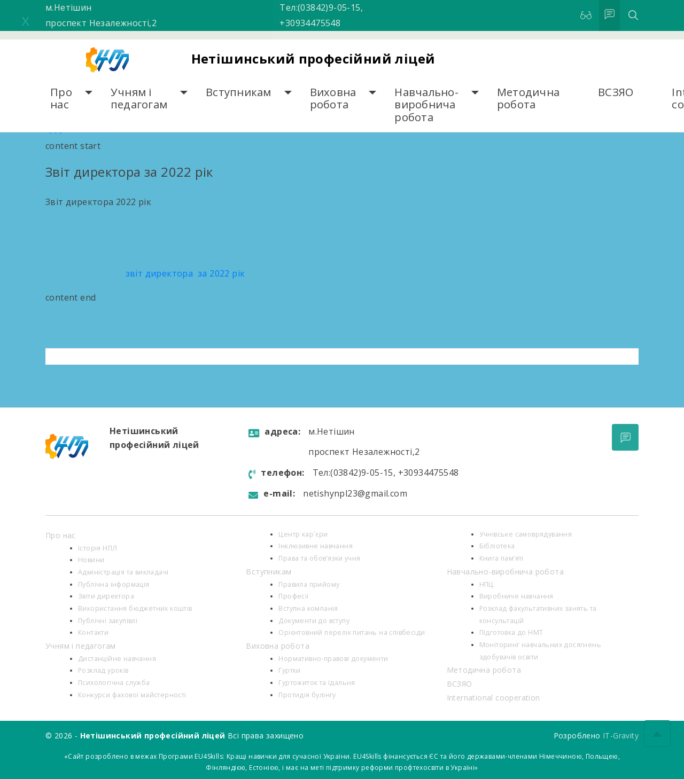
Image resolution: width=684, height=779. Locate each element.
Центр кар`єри (303, 534)
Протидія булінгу (307, 694)
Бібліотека (497, 545)
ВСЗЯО (615, 92)
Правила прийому (308, 584)
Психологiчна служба (114, 682)
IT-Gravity (621, 735)
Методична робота (528, 98)
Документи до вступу (313, 620)
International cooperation (493, 698)
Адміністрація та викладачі (123, 572)
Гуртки (289, 670)
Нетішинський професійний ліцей (313, 58)
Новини (91, 559)
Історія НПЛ (97, 548)
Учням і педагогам (139, 98)
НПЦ (486, 584)
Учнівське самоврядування (525, 534)
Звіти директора (106, 596)
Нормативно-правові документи (333, 658)
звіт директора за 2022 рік (145, 273)
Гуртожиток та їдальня (316, 682)
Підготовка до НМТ (511, 632)
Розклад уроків (103, 670)
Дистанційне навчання (117, 658)
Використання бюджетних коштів (135, 608)
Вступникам (238, 92)
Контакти (93, 632)
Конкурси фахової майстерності (132, 694)
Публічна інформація (114, 584)
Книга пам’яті (501, 558)
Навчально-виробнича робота (426, 104)
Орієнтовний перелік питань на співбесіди (351, 632)
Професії (293, 596)
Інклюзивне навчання (315, 545)
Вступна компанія (308, 608)
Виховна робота (333, 98)
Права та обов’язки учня (319, 558)
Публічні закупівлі (107, 620)
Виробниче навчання (516, 596)
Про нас (61, 98)
